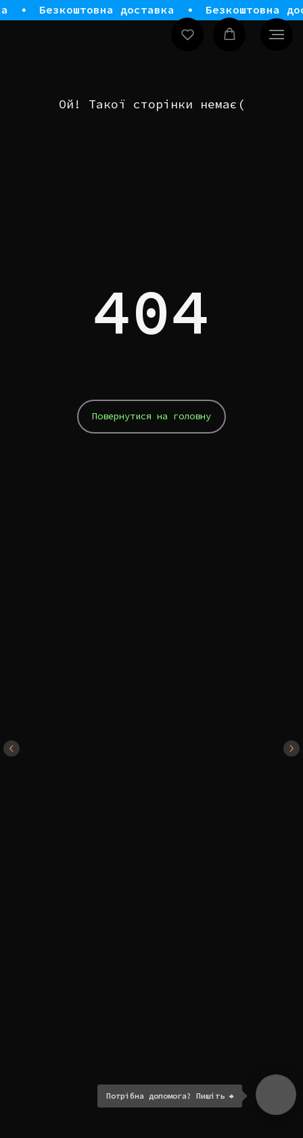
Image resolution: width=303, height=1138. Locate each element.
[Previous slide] (11, 748)
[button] (187, 34)
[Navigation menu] (276, 34)
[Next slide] (291, 748)
